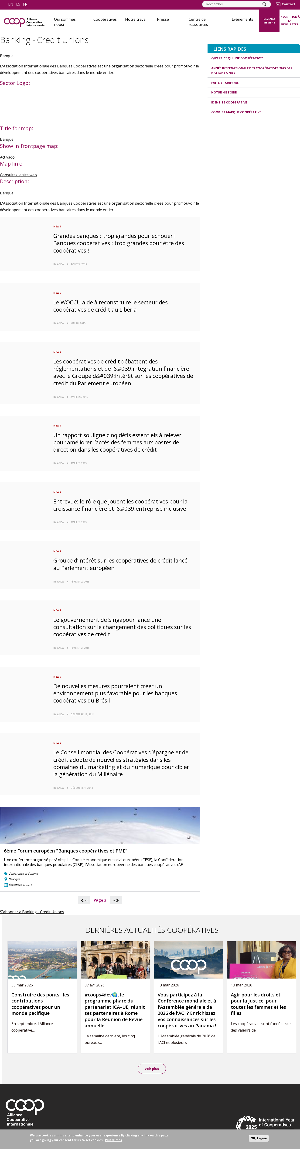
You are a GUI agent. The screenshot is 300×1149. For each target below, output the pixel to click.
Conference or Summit (23, 874)
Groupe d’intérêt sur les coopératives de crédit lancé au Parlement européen (120, 563)
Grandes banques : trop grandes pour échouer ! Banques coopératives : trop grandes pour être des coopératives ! (118, 243)
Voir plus (152, 1068)
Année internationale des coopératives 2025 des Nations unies (251, 70)
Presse (163, 19)
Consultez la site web (18, 174)
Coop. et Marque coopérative (236, 112)
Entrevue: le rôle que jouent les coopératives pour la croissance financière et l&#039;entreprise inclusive (120, 504)
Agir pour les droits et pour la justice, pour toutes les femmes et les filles (258, 1004)
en (10, 4)
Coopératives (105, 19)
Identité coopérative (229, 102)
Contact (288, 4)
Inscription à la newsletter (290, 20)
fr (25, 4)
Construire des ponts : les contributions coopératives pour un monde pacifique (40, 1004)
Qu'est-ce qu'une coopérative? (237, 58)
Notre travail (136, 19)
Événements (242, 19)
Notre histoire (224, 92)
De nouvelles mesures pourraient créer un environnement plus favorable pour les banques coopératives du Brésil (115, 693)
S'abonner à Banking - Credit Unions (32, 911)
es (18, 4)
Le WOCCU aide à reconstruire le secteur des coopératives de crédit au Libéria (110, 305)
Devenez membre (269, 20)
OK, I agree (259, 1138)
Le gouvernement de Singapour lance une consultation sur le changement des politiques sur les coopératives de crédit (122, 627)
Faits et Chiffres (225, 82)
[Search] (264, 4)
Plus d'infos (113, 1140)
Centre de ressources (198, 22)
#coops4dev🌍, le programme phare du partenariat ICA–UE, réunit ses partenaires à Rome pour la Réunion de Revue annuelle (115, 1010)
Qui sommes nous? (65, 22)
